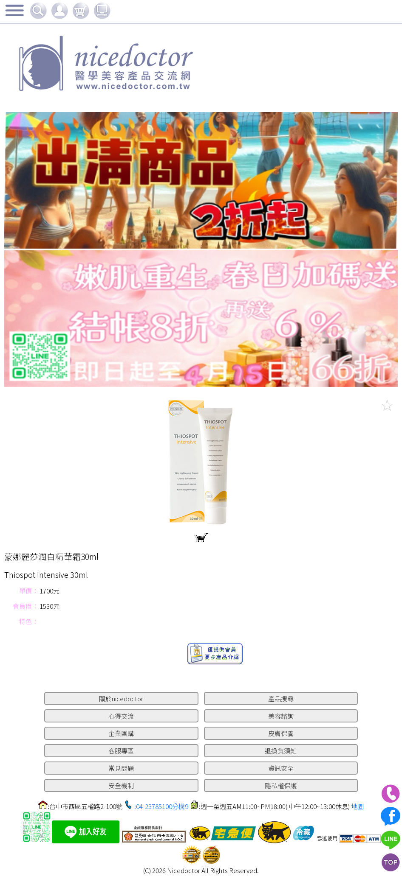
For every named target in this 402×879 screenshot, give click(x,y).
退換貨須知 (281, 750)
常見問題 (121, 768)
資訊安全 (281, 768)
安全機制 (121, 785)
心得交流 (121, 715)
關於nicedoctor (121, 698)
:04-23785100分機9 (161, 806)
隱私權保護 (281, 785)
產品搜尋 (281, 698)
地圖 (357, 806)
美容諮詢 (281, 715)
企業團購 (121, 733)
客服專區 (121, 750)
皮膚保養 (281, 733)
